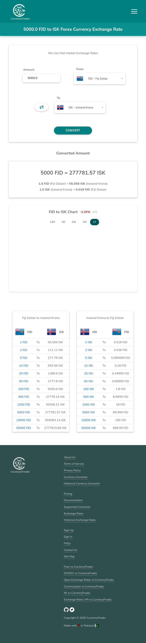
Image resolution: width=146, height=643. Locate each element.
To (58, 98)
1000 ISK (88, 405)
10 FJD (23, 366)
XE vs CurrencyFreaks (77, 593)
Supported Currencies (77, 507)
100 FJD (23, 389)
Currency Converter (76, 477)
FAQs (67, 543)
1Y (94, 222)
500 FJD (23, 397)
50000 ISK (88, 428)
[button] (134, 11)
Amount (28, 70)
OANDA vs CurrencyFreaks (80, 573)
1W (74, 222)
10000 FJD (23, 420)
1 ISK (88, 342)
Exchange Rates (73, 513)
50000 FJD (23, 428)
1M (84, 222)
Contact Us (70, 550)
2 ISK (88, 350)
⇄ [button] (41, 107)
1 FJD (23, 342)
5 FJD (23, 358)
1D (63, 222)
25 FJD (23, 373)
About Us (69, 457)
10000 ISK (88, 420)
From (79, 69)
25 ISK (88, 373)
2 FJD (23, 350)
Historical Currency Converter (82, 483)
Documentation (73, 500)
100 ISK (88, 389)
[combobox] (99, 78)
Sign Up (69, 530)
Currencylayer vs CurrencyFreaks (84, 586)
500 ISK (88, 397)
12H (52, 222)
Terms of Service (74, 464)
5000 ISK (88, 412)
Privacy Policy (72, 470)
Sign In (68, 537)
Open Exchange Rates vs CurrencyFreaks (89, 580)
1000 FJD (23, 405)
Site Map (69, 556)
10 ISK (88, 366)
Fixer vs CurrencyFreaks (78, 567)
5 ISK (88, 358)
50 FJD (23, 381)
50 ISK (88, 381)
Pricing (68, 494)
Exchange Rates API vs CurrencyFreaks (88, 599)
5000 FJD (23, 412)
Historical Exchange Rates (80, 520)
